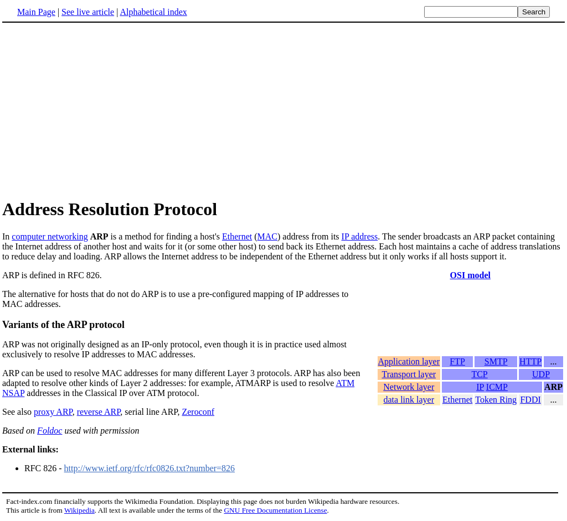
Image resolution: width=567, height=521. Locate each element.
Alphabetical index (153, 12)
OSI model (470, 275)
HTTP (530, 368)
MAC (267, 236)
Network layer (408, 393)
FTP (457, 368)
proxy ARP (53, 411)
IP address (360, 236)
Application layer (409, 368)
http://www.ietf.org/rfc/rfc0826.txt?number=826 (149, 468)
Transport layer (409, 380)
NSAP (13, 393)
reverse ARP (99, 411)
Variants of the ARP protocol (63, 324)
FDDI (530, 406)
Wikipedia (79, 510)
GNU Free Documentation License (275, 510)
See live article (87, 12)
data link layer (409, 406)
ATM (345, 383)
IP (480, 393)
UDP (541, 380)
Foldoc (49, 430)
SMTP (496, 368)
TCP (479, 380)
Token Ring (496, 406)
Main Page (36, 12)
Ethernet (237, 236)
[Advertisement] (95, 110)
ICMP (497, 393)
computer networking (49, 236)
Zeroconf (198, 411)
